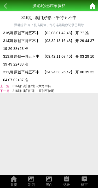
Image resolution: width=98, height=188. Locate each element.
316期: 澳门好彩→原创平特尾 (33, 91)
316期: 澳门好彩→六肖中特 (32, 86)
